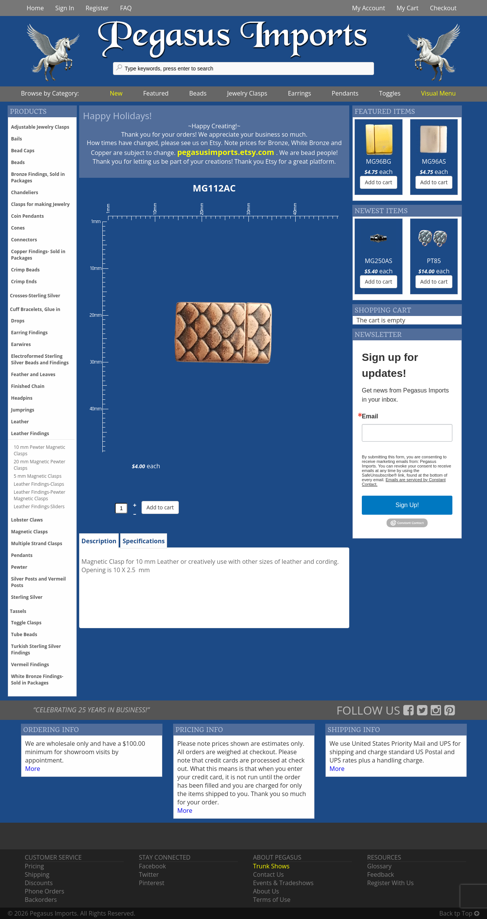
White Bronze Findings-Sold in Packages (37, 679)
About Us (266, 891)
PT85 (434, 261)
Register (97, 8)
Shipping (37, 874)
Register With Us (390, 883)
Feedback (380, 874)
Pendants (345, 93)
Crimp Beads (25, 269)
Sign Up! (407, 505)
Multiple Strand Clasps (36, 543)
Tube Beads (24, 634)
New (116, 93)
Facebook (152, 866)
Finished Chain (28, 386)
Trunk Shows (271, 866)
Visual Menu (438, 93)
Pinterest (151, 883)
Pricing (34, 866)
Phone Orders (44, 891)
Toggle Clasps (26, 622)
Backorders (41, 899)
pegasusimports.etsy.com (226, 152)
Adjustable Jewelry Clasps (40, 127)
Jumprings (22, 410)
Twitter (149, 874)
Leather (20, 421)
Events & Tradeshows (283, 883)
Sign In (64, 8)
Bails (16, 139)
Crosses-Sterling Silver (35, 295)
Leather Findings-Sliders (39, 506)
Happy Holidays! (117, 115)
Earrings (299, 93)
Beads (198, 93)
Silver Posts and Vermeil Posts (38, 582)
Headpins (21, 398)
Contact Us (268, 874)
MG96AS (434, 161)
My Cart (407, 8)
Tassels (18, 611)
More (32, 768)
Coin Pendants (27, 216)
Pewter (19, 567)
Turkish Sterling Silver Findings (36, 649)
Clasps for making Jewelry (40, 204)
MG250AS (378, 261)
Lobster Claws (27, 520)
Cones (18, 228)
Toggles (389, 93)
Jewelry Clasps (247, 93)
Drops (17, 321)
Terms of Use (271, 899)
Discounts (39, 883)
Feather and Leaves (33, 374)
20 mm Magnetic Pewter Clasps (39, 464)
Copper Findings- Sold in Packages (38, 254)
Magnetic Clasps (29, 531)
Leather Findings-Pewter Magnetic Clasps (39, 495)
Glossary (379, 866)
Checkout (443, 8)
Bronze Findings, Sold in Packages (38, 177)
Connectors (24, 239)
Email (370, 416)
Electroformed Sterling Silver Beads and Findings (39, 359)
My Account (368, 8)
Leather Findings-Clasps (39, 484)
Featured (156, 93)
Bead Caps (23, 150)
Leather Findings (30, 433)
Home (35, 8)
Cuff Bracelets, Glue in (35, 309)
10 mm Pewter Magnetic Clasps (39, 450)
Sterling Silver (27, 597)
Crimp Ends (24, 281)
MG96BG (378, 161)
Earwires (21, 344)
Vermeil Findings (30, 664)
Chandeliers (24, 192)
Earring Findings (29, 332)
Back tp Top (459, 913)
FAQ (126, 8)
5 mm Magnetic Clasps (38, 476)
